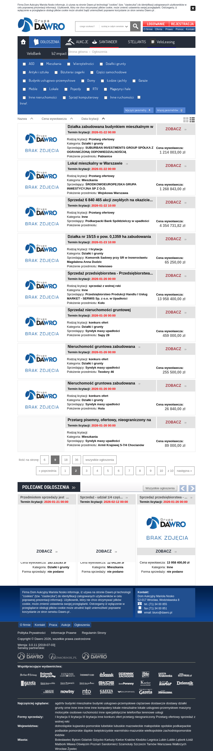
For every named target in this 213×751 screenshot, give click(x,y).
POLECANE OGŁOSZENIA (49, 487)
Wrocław (61, 749)
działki (182, 703)
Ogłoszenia (99, 51)
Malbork (60, 744)
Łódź (189, 739)
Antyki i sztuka (36, 72)
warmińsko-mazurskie (129, 730)
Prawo (169, 29)
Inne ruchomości (119, 97)
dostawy (171, 703)
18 (65, 460)
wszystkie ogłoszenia (99, 460)
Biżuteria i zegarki (69, 72)
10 (161, 470)
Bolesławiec (63, 739)
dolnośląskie (63, 726)
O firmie (148, 29)
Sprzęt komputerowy (80, 97)
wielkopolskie (153, 730)
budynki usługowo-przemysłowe (114, 703)
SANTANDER (108, 41)
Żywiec (72, 749)
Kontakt (190, 29)
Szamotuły (126, 744)
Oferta (158, 29)
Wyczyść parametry (135, 110)
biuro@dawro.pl (162, 612)
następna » (184, 470)
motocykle (62, 712)
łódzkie (59, 735)
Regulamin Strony (94, 633)
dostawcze (158, 703)
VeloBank (34, 53)
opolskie (166, 726)
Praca (53, 625)
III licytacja (90, 717)
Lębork (181, 739)
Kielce (120, 739)
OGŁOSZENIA (49, 41)
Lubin (162, 739)
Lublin (171, 739)
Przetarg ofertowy (168, 717)
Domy (88, 80)
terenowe (148, 712)
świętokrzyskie (104, 730)
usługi (159, 712)
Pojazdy (72, 89)
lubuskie (119, 726)
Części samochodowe (108, 72)
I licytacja (61, 717)
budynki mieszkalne (78, 703)
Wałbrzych (179, 744)
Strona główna (78, 51)
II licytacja (75, 717)
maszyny (185, 707)
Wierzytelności (80, 63)
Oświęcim (82, 744)
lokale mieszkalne (125, 707)
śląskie (88, 730)
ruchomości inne (94, 712)
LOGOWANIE (156, 24)
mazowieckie (134, 726)
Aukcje (65, 625)
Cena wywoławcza (54, 118)
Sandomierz (110, 744)
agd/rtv (59, 703)
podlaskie (61, 730)
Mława (71, 744)
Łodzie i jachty (114, 80)
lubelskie (107, 726)
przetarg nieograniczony (139, 717)
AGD (28, 63)
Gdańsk (86, 739)
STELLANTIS (137, 41)
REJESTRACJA (182, 24)
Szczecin (140, 744)
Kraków (130, 739)
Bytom (76, 739)
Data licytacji (90, 118)
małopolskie (152, 726)
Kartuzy (109, 739)
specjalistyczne (116, 712)
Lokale (51, 89)
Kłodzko (141, 739)
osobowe (76, 712)
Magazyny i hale (117, 89)
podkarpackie (182, 726)
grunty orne (62, 707)
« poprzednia (47, 470)
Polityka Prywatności (31, 633)
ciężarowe (143, 703)
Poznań (95, 744)
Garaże (140, 80)
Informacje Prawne (63, 633)
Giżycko (98, 739)
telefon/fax (134, 712)
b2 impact (59, 53)
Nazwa (22, 118)
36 (76, 460)
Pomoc (180, 29)
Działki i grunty (113, 63)
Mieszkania (50, 63)
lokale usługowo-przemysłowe (158, 707)
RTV (92, 89)
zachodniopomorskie (177, 730)
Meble (30, 89)
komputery (105, 707)
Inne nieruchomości (40, 97)
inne (74, 707)
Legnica (152, 739)
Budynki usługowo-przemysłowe (49, 80)
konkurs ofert (113, 717)
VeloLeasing (166, 41)
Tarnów (152, 744)
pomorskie (76, 730)
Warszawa (164, 744)
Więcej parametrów (167, 110)
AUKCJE (82, 41)
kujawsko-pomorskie (86, 726)
